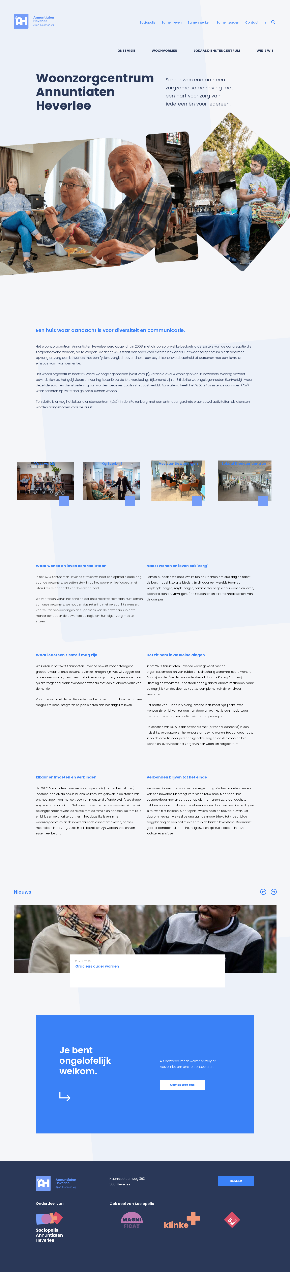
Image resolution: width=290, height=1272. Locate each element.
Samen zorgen (227, 22)
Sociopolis (147, 22)
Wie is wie (265, 50)
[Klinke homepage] (182, 1219)
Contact (252, 22)
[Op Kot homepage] (232, 1219)
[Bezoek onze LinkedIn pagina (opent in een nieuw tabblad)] (266, 22)
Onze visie (126, 50)
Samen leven (172, 22)
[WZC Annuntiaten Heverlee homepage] (34, 21)
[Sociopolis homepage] (62, 1227)
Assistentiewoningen (178, 463)
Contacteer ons (182, 1085)
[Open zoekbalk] (273, 22)
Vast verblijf (45, 463)
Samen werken (199, 22)
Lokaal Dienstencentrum (217, 50)
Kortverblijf (112, 463)
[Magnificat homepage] (132, 1219)
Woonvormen (164, 50)
